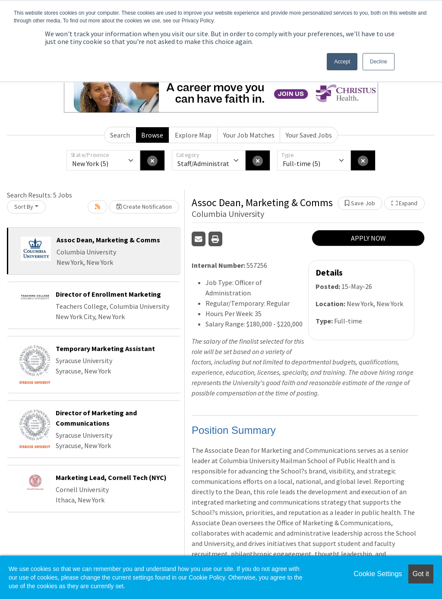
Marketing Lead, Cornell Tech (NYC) (111, 477)
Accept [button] (342, 62)
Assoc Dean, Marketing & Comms (108, 239)
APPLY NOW (368, 238)
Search (120, 135)
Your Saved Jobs (309, 135)
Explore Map (193, 135)
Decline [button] (378, 62)
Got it (421, 573)
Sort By (23, 206)
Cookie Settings (378, 573)
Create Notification (144, 206)
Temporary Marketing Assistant (105, 348)
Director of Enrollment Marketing (108, 294)
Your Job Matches (249, 135)
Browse (152, 135)
